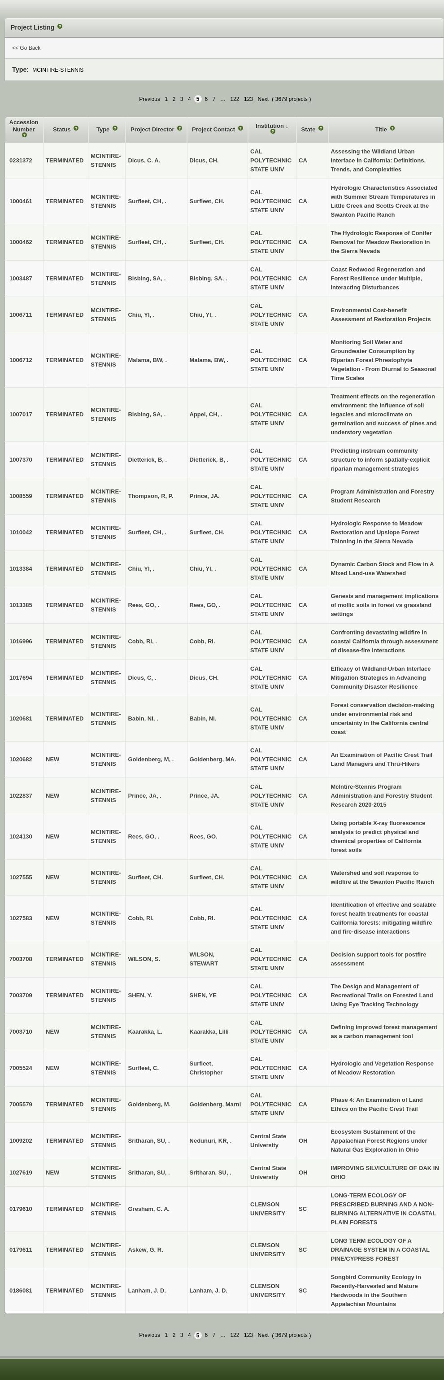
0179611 (20, 1249)
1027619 (20, 1172)
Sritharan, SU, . (210, 1172)
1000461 (20, 201)
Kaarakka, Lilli (209, 1031)
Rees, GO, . (205, 605)
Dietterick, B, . (209, 459)
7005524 (20, 1068)
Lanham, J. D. (209, 1290)
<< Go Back (26, 48)
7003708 (20, 959)
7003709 (20, 995)
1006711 (20, 314)
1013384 (20, 568)
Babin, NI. (203, 718)
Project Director (153, 129)
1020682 (20, 759)
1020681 (20, 718)
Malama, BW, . (209, 360)
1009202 (20, 1140)
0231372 (20, 160)
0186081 (20, 1290)
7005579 (20, 1104)
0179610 (20, 1208)
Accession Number (24, 126)
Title (381, 129)
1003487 (20, 278)
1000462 (20, 242)
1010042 (20, 532)
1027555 (20, 877)
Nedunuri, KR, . (211, 1140)
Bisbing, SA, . (208, 278)
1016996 (20, 641)
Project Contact (214, 129)
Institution (270, 125)
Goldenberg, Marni (215, 1104)
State (309, 129)
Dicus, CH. (204, 160)
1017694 (20, 677)
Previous (149, 99)
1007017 (20, 414)
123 (248, 99)
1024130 (20, 836)
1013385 (20, 605)
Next (263, 99)
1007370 (20, 459)
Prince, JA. (205, 496)
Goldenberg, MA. (213, 759)
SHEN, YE (203, 995)
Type (103, 129)
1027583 (20, 918)
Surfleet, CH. (207, 201)
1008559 (20, 496)
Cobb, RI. (202, 641)
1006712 (20, 360)
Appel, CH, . (206, 414)
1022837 (20, 795)
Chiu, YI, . (203, 314)
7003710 (20, 1031)
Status (62, 129)
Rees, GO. (204, 836)
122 (234, 99)
